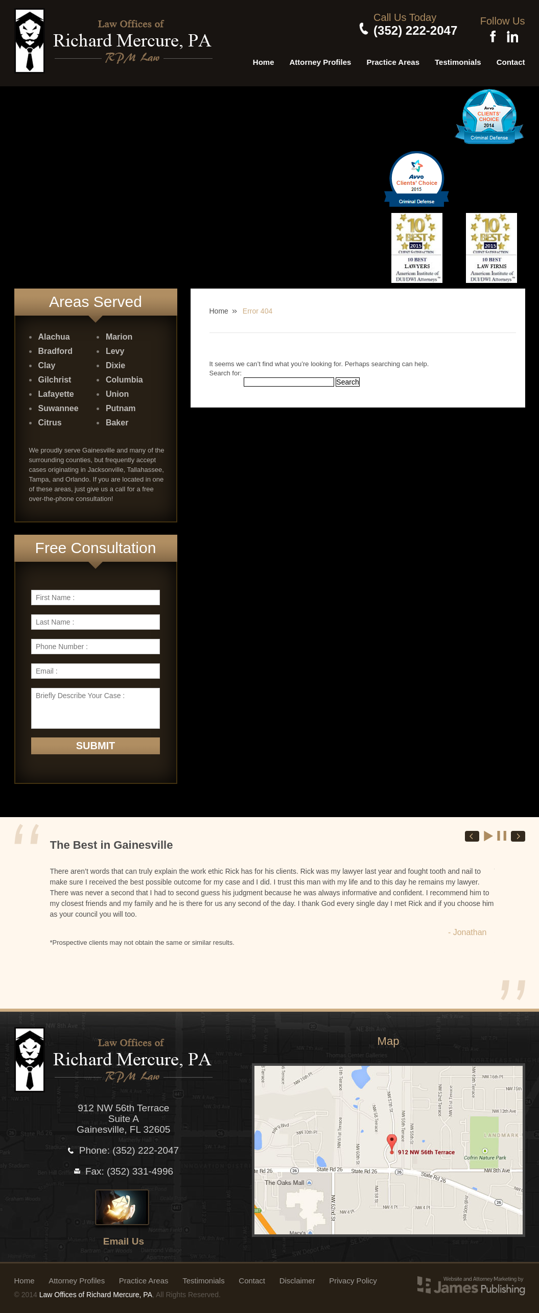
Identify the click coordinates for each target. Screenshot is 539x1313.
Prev (472, 833)
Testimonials (458, 58)
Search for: (225, 369)
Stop (502, 832)
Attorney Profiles (320, 58)
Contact (511, 58)
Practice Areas (392, 58)
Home (263, 58)
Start (489, 832)
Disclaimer (297, 1277)
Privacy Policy (353, 1277)
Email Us (123, 1237)
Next (518, 833)
